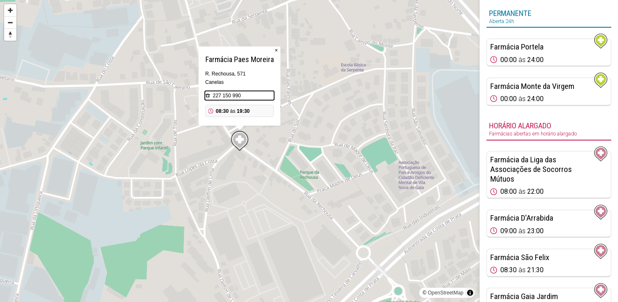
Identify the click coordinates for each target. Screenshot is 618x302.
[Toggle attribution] (470, 293)
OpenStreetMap (445, 293)
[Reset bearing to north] (10, 35)
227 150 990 (227, 96)
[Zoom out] (10, 22)
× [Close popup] (276, 50)
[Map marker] (240, 141)
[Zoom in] (10, 10)
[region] (239, 151)
